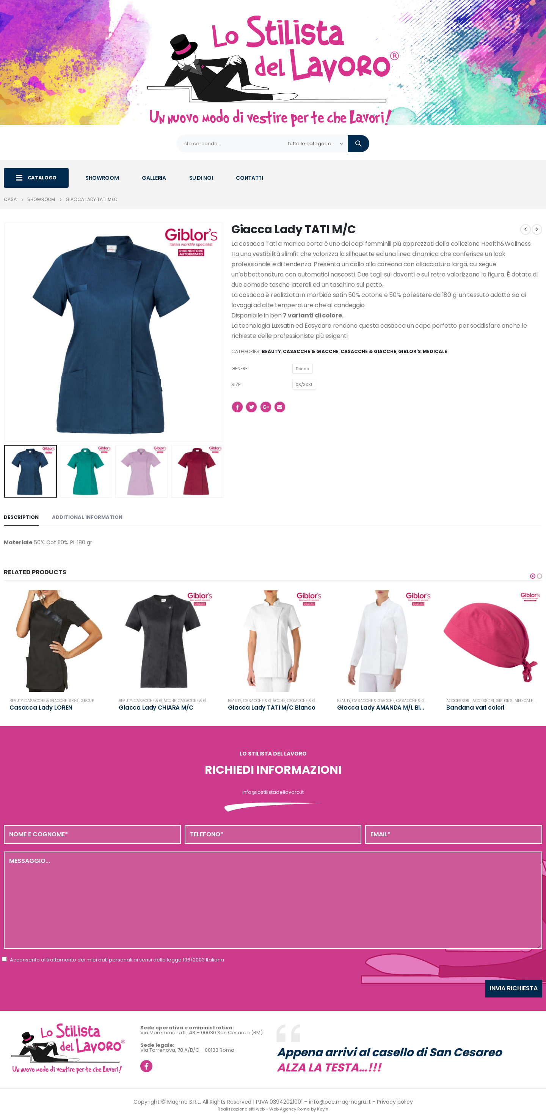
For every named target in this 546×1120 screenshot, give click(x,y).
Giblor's (409, 351)
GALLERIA (154, 178)
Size (235, 384)
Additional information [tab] (87, 517)
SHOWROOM (102, 178)
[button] (532, 576)
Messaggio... (273, 900)
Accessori (483, 701)
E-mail (280, 407)
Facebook (237, 407)
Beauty (271, 351)
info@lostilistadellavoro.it (273, 792)
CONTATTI (249, 178)
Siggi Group (81, 701)
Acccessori (458, 701)
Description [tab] (21, 517)
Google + (266, 407)
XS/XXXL (304, 385)
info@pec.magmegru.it (340, 1102)
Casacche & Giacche (311, 351)
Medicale (435, 351)
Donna (302, 369)
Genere (239, 368)
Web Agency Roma (289, 1109)
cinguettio (251, 407)
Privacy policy (395, 1102)
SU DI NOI (201, 178)
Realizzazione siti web (241, 1109)
